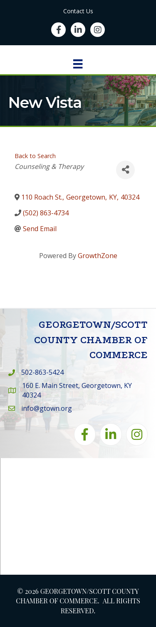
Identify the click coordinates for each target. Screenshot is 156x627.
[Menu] (78, 64)
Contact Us (78, 11)
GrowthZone (97, 255)
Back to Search (35, 156)
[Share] (125, 170)
